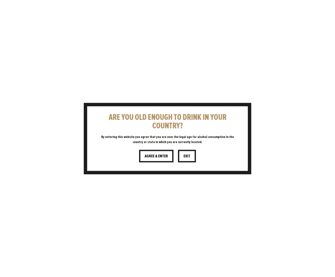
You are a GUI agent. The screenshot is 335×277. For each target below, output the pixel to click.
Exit (187, 156)
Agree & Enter (156, 156)
